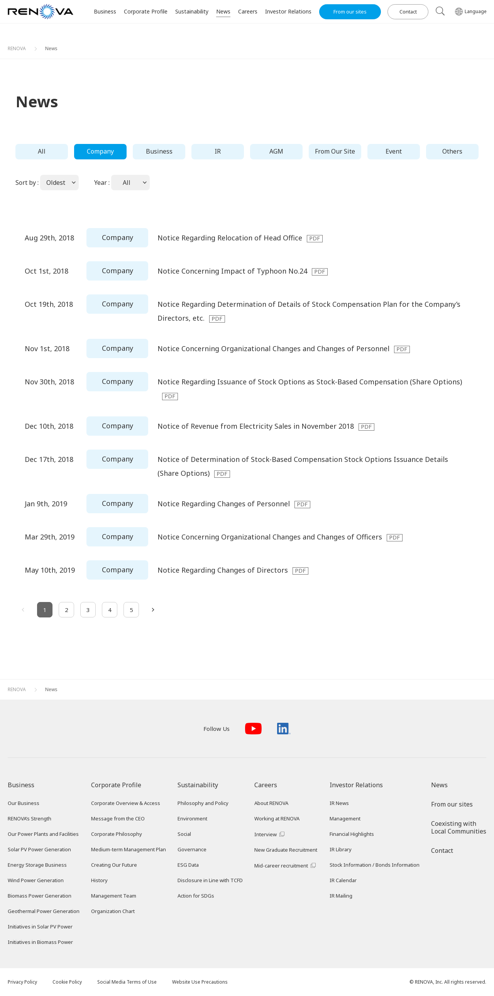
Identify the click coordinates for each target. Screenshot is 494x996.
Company (100, 151)
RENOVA (17, 48)
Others (452, 151)
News (51, 48)
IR (218, 151)
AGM (276, 151)
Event (394, 151)
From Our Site (335, 151)
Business (159, 151)
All (42, 151)
